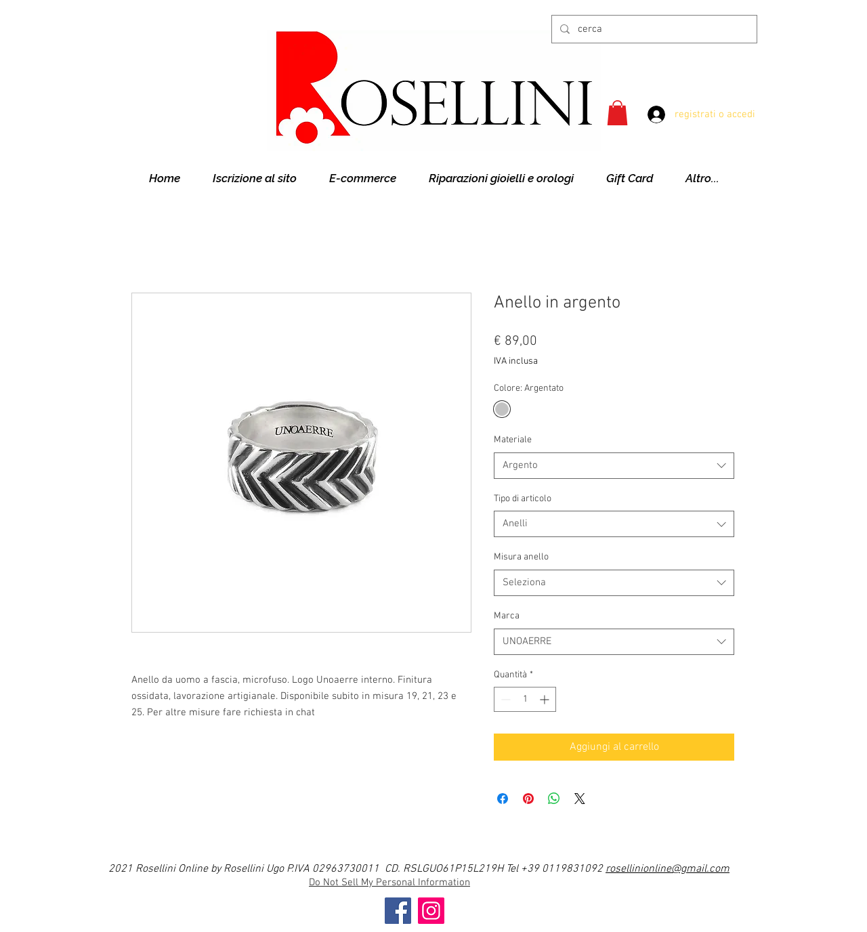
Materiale (513, 440)
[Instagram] (431, 910)
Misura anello (521, 557)
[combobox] (614, 465)
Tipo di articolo (522, 499)
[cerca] (653, 29)
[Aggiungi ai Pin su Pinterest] (528, 798)
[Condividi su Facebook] (502, 798)
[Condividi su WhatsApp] (554, 798)
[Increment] (545, 699)
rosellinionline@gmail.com (667, 869)
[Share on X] (580, 798)
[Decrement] (504, 699)
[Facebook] (398, 910)
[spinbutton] (525, 699)
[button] (617, 112)
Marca (507, 616)
